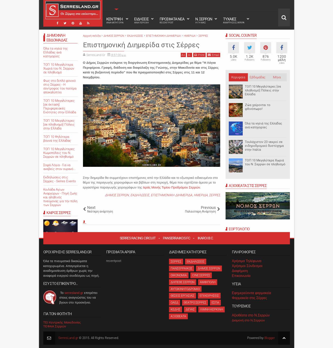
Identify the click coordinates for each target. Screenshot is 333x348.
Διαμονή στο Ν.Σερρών (248, 320)
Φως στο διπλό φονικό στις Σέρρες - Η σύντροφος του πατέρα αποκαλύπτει (59, 86)
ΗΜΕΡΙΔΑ (201, 195)
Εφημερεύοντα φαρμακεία (251, 293)
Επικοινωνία (241, 276)
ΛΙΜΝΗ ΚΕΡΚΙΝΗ (211, 309)
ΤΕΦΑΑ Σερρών (54, 326)
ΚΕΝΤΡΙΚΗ (115, 20)
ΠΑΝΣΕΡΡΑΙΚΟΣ (181, 268)
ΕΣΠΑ (215, 302)
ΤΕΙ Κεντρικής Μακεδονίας (62, 322)
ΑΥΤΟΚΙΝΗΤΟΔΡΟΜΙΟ (185, 289)
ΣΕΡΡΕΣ (214, 195)
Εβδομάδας (257, 77)
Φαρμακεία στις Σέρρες (249, 298)
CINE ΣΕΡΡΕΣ (201, 275)
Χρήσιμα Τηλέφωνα (246, 261)
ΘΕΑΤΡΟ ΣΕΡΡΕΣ (195, 302)
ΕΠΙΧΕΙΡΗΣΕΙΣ (209, 295)
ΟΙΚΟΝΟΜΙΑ (179, 275)
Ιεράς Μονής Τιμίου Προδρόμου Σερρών (171, 187)
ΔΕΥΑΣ (190, 309)
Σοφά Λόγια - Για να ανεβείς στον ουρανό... (59, 167)
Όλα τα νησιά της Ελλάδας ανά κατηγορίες (263, 125)
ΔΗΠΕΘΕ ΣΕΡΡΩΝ (182, 282)
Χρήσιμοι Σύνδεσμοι (247, 266)
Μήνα (277, 77)
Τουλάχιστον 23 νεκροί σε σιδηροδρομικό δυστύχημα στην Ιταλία (264, 146)
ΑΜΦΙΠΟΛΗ (207, 282)
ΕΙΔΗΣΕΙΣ (141, 20)
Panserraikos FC (176, 238)
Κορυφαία (238, 77)
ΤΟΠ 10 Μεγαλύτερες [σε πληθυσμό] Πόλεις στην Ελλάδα (263, 90)
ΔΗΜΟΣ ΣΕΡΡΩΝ (117, 195)
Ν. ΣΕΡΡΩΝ (203, 20)
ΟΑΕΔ (174, 302)
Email (213, 55)
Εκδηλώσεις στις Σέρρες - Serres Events (59, 179)
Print (199, 55)
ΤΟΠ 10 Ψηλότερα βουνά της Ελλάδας (57, 139)
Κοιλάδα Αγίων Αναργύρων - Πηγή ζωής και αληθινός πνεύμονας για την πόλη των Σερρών (60, 197)
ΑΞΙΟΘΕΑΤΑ (178, 316)
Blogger (269, 338)
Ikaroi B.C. (205, 238)
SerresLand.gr (68, 338)
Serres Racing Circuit (138, 238)
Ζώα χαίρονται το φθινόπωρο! (257, 107)
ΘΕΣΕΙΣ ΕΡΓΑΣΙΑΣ (182, 295)
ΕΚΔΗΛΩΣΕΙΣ (139, 195)
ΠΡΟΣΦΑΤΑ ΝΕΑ (172, 20)
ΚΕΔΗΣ (175, 309)
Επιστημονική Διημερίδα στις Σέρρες (141, 45)
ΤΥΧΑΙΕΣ (233, 20)
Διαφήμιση (240, 271)
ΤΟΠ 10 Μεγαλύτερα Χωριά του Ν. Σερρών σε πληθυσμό (265, 162)
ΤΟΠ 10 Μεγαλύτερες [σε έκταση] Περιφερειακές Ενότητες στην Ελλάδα (59, 106)
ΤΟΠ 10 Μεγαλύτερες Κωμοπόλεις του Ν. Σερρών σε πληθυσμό (59, 153)
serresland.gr (74, 293)
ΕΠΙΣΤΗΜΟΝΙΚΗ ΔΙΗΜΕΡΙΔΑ (171, 195)
